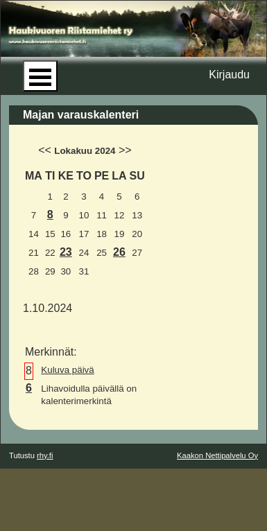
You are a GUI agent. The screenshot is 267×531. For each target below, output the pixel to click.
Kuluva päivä (67, 370)
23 (66, 252)
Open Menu (40, 76)
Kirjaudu (229, 74)
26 (119, 252)
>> (125, 150)
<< (44, 150)
